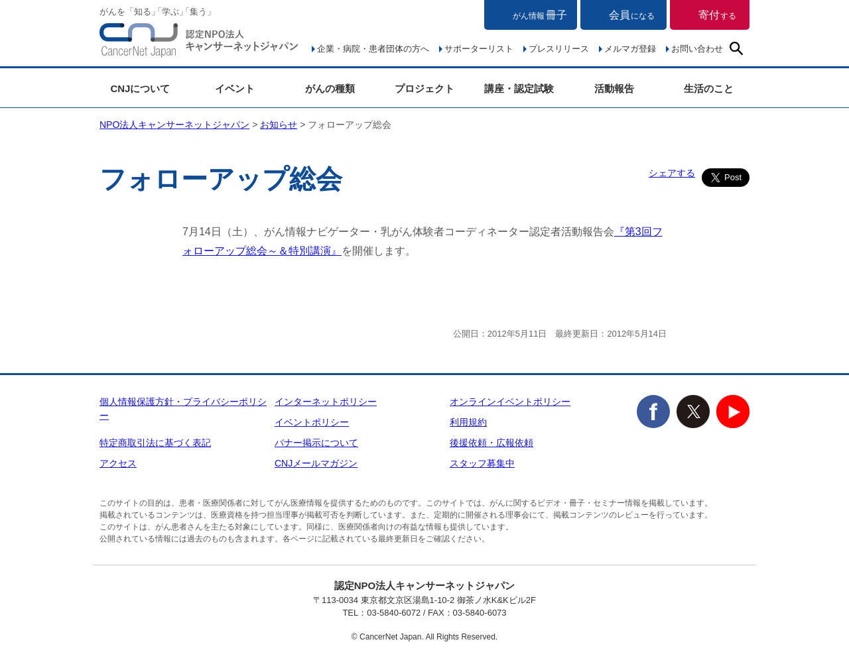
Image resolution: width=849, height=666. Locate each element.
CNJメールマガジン (316, 463)
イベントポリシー (312, 422)
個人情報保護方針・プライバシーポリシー (183, 408)
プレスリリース (559, 48)
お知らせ (278, 124)
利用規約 (468, 422)
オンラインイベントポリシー (510, 401)
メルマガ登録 (630, 48)
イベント (235, 88)
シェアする (672, 173)
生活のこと (709, 88)
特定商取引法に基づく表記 (155, 442)
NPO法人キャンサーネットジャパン (198, 43)
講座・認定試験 (519, 88)
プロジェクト (424, 88)
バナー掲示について (316, 442)
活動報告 (614, 88)
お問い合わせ (697, 48)
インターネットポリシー (326, 401)
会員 (632, 15)
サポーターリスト (478, 48)
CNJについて (140, 88)
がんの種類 (330, 88)
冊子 (540, 15)
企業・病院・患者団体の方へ (373, 48)
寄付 (717, 15)
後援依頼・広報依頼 (491, 442)
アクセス (118, 463)
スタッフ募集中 (482, 463)
